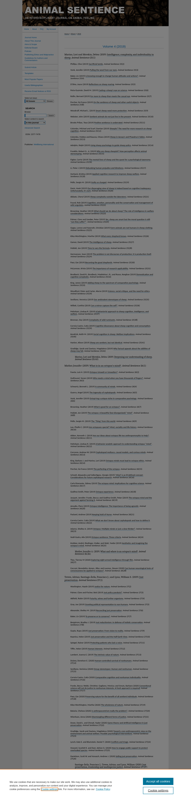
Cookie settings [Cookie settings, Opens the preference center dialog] (158, 790)
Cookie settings (49, 789)
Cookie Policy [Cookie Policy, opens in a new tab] (103, 789)
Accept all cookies (158, 781)
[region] (95, 785)
